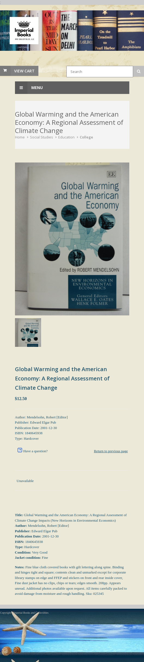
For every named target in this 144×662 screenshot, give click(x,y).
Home (20, 137)
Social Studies (41, 137)
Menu (29, 87)
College (86, 137)
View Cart (24, 70)
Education (66, 137)
